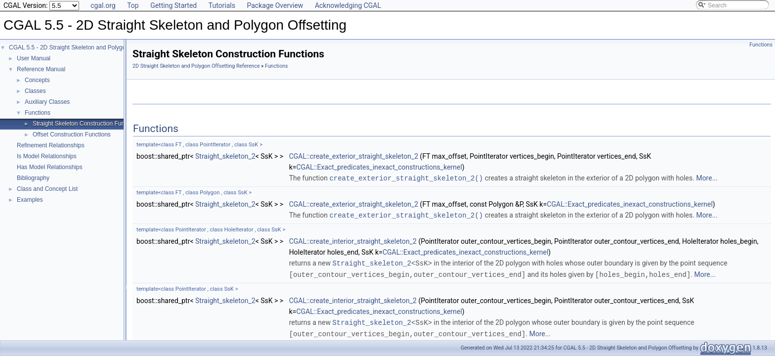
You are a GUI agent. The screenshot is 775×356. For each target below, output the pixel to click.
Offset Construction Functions (72, 134)
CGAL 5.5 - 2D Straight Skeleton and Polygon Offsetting (82, 47)
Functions (37, 112)
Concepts (37, 80)
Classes (35, 91)
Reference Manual (41, 69)
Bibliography (33, 178)
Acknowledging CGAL (348, 5)
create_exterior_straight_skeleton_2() (406, 177)
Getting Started (173, 5)
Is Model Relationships (47, 156)
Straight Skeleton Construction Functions (86, 123)
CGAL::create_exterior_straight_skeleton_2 (354, 156)
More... (706, 178)
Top (133, 5)
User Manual (33, 58)
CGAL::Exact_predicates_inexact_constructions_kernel (379, 167)
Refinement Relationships (51, 145)
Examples (30, 199)
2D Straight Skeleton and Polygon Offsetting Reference (196, 66)
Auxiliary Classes (47, 101)
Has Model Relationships (50, 167)
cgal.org (102, 5)
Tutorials (222, 5)
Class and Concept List (47, 188)
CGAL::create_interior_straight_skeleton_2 (353, 240)
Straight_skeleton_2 (225, 156)
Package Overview (275, 5)
